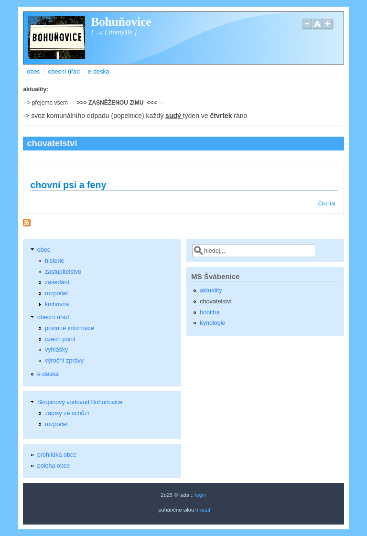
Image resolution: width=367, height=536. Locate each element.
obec (33, 71)
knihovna (57, 304)
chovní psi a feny (68, 185)
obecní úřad (64, 71)
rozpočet (56, 293)
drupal (202, 510)
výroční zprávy (64, 360)
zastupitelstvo (63, 271)
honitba (209, 312)
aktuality (211, 290)
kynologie (212, 323)
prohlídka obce (57, 454)
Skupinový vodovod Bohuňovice (80, 402)
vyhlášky (56, 349)
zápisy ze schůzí (67, 413)
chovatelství (216, 301)
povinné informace (69, 328)
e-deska (98, 71)
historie (55, 260)
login (200, 495)
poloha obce (53, 465)
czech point (60, 339)
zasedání (57, 282)
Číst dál (326, 203)
